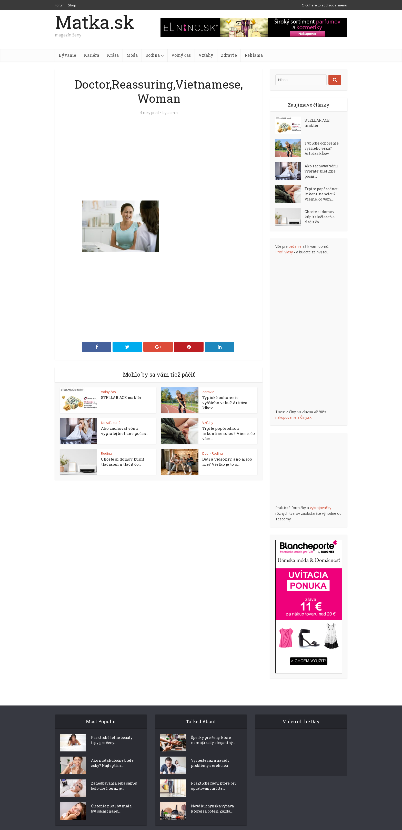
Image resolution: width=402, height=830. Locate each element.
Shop (72, 5)
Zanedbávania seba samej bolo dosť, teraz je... (114, 777)
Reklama (254, 55)
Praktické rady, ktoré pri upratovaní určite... (213, 777)
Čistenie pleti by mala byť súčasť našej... (111, 800)
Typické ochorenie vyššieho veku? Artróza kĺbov (224, 402)
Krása (113, 55)
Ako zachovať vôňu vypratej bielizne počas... (124, 431)
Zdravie (229, 55)
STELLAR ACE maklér (121, 397)
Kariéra (91, 55)
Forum (60, 5)
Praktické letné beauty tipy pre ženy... (112, 731)
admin (172, 112)
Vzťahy (205, 55)
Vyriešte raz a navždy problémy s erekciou (210, 754)
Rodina (152, 55)
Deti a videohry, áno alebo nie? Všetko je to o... (227, 461)
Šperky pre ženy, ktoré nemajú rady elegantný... (213, 731)
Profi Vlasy (284, 252)
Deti (205, 453)
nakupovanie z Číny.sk (293, 417)
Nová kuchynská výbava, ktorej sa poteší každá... (213, 800)
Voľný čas (181, 55)
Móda (132, 55)
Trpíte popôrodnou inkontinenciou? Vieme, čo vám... (228, 433)
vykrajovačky (320, 507)
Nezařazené (110, 422)
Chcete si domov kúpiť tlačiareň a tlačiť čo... (122, 461)
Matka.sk (94, 22)
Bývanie (67, 55)
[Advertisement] (159, 162)
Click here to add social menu (324, 5)
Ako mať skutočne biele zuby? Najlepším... (112, 754)
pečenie (295, 246)
